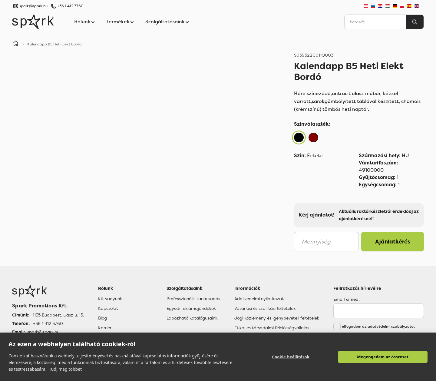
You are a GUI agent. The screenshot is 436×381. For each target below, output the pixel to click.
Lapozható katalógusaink (192, 318)
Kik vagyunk (110, 298)
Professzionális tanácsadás (193, 298)
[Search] (415, 22)
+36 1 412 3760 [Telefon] (48, 323)
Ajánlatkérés (392, 241)
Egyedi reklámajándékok (191, 308)
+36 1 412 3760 (70, 6)
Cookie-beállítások (290, 356)
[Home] (15, 44)
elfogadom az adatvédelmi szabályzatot (378, 326)
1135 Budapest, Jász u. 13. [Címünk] (58, 315)
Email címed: (346, 299)
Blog (102, 318)
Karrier (104, 327)
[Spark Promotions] (33, 22)
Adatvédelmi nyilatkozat (259, 298)
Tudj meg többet (65, 369)
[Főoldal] (48, 291)
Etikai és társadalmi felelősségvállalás (271, 327)
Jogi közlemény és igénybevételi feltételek (276, 318)
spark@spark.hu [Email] (43, 332)
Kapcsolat (108, 308)
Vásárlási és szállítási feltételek (265, 308)
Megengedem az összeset (382, 356)
